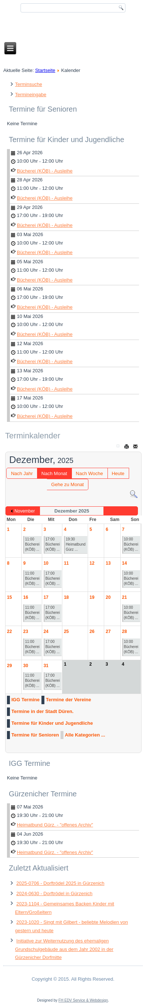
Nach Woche (89, 473)
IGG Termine (25, 699)
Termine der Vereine (68, 699)
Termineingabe (30, 94)
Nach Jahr (22, 473)
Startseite (45, 70)
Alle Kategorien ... (85, 735)
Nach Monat (54, 473)
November (25, 511)
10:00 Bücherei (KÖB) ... (131, 544)
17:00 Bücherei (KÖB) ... (52, 544)
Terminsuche (28, 84)
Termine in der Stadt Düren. (42, 711)
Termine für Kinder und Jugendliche (52, 723)
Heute (118, 473)
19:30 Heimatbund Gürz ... (75, 544)
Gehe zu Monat (67, 484)
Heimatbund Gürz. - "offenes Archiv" (55, 825)
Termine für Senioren (35, 735)
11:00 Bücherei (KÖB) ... (32, 544)
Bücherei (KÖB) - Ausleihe (45, 171)
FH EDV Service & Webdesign (83, 1000)
